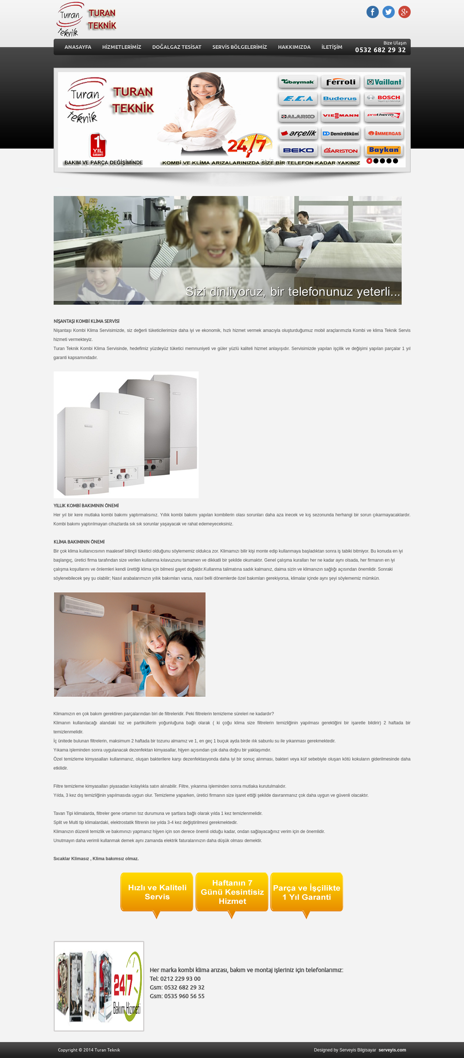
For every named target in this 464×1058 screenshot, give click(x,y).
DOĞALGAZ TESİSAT (177, 47)
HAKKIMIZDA (294, 47)
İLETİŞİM (332, 47)
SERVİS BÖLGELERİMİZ (239, 47)
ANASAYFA (78, 47)
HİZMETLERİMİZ (121, 47)
